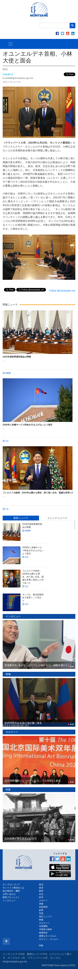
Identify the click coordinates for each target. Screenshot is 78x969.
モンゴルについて (11, 884)
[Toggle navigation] (10, 43)
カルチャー (44, 923)
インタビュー (9, 900)
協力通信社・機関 (11, 891)
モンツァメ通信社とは (13, 887)
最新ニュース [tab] (20, 518)
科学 (41, 897)
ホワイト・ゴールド (48, 939)
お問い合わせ (9, 894)
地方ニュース (45, 916)
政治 (41, 884)
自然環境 (43, 907)
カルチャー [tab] (12, 731)
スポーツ (43, 900)
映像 (41, 919)
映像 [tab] (8, 674)
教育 (41, 891)
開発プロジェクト (11, 897)
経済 (41, 887)
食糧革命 (43, 932)
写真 (41, 913)
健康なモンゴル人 (47, 936)
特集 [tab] (8, 789)
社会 (41, 894)
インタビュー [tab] (13, 616)
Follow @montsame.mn (62, 290)
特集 (41, 945)
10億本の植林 (45, 929)
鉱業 (41, 910)
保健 (41, 903)
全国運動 (43, 926)
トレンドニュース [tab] (57, 518)
